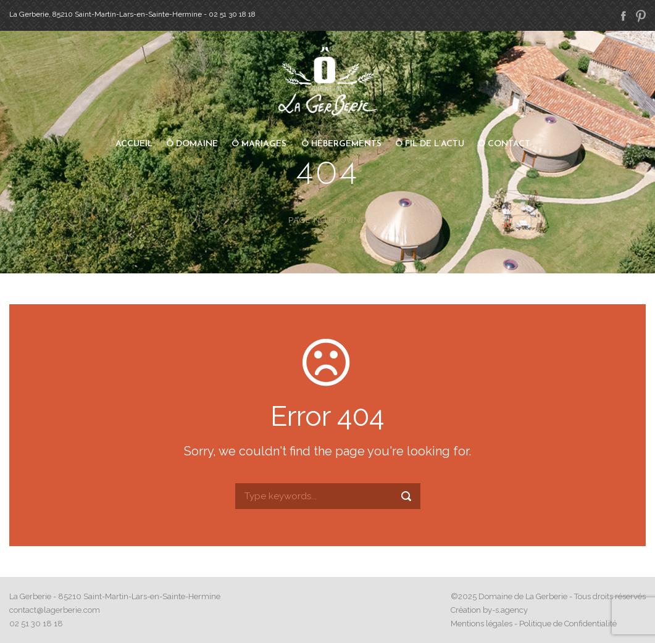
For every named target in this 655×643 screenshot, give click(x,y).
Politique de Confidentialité (568, 623)
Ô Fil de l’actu (429, 144)
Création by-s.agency (489, 610)
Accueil (133, 144)
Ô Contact (504, 144)
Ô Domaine (192, 144)
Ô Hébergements (341, 144)
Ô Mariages (259, 144)
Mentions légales (481, 623)
